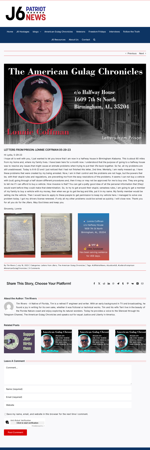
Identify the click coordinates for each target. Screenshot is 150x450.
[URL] (68, 405)
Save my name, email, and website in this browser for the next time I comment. (47, 414)
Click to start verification (27, 423)
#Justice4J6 (112, 265)
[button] (94, 39)
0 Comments (34, 268)
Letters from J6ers (49, 265)
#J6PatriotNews (98, 265)
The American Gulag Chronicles (71, 265)
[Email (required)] (68, 397)
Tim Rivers (11, 265)
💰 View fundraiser (93, 248)
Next (141, 53)
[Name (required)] (68, 389)
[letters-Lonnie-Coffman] (75, 104)
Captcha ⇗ (38, 426)
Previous (132, 53)
